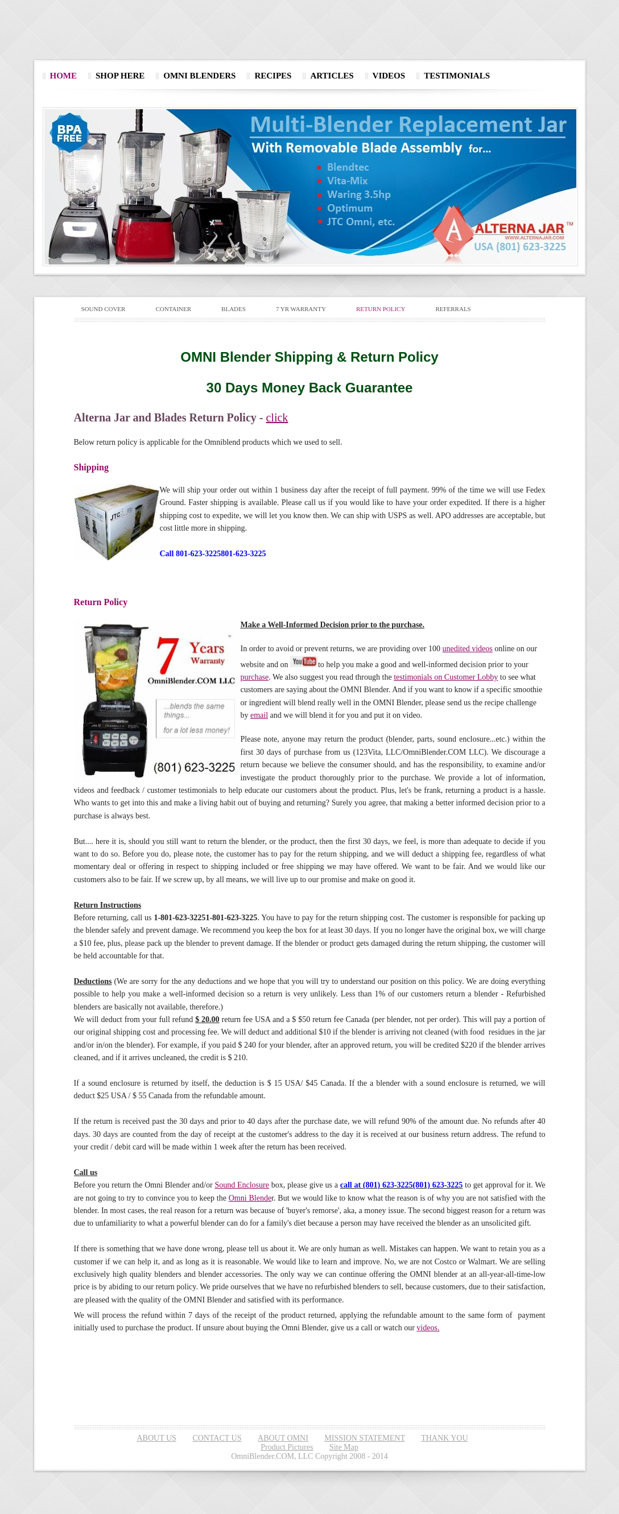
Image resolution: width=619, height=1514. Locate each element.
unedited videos (467, 648)
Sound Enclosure (241, 1185)
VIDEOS (389, 75)
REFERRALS (453, 308)
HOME (63, 75)
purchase (255, 677)
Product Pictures (287, 1447)
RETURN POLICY (380, 308)
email (259, 715)
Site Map (343, 1447)
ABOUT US (156, 1438)
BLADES (233, 308)
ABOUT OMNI (283, 1438)
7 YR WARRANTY (301, 308)
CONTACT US (216, 1438)
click (277, 417)
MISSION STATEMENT (364, 1438)
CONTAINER (173, 308)
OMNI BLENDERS (199, 75)
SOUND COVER (103, 308)
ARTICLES (331, 75)
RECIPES (272, 75)
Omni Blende (250, 1198)
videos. (427, 1327)
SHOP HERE (120, 75)
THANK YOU (444, 1438)
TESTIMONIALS (457, 75)
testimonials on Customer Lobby (446, 677)
